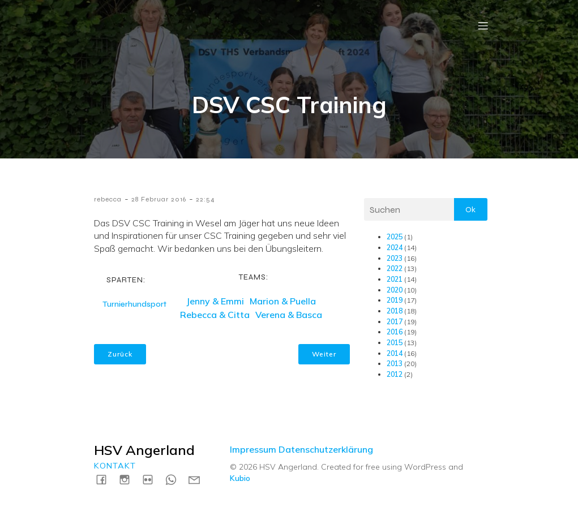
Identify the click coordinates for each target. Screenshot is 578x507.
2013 (395, 363)
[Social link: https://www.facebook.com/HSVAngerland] (105, 479)
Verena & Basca (288, 314)
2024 (395, 247)
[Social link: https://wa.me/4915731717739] (175, 479)
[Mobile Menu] (483, 25)
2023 (395, 258)
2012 (395, 374)
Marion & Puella (283, 301)
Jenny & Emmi (215, 301)
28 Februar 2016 (158, 199)
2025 (395, 237)
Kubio (240, 478)
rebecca (108, 199)
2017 (395, 321)
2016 (395, 332)
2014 (395, 353)
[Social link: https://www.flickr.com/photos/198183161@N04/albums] (152, 479)
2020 (395, 290)
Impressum (253, 449)
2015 (395, 342)
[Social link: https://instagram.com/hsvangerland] (128, 479)
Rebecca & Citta (215, 314)
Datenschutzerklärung (326, 449)
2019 (395, 300)
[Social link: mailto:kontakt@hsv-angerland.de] (198, 479)
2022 (395, 268)
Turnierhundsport (134, 304)
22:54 (205, 199)
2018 (395, 311)
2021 (395, 279)
